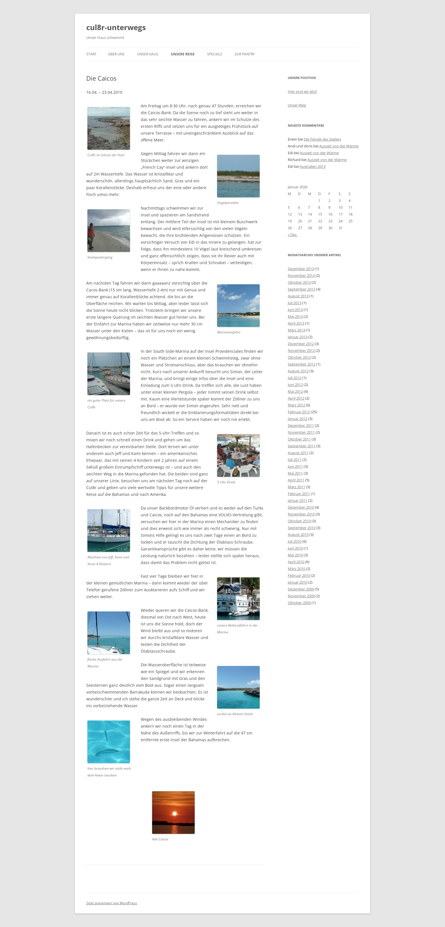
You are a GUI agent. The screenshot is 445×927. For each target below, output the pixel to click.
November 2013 (301, 275)
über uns (116, 54)
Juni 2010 (295, 548)
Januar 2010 (297, 582)
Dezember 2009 (301, 589)
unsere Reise (183, 54)
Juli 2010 (294, 541)
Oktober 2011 (299, 439)
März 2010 (296, 568)
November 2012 (301, 350)
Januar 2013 (297, 336)
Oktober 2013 (299, 282)
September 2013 (301, 289)
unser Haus (147, 54)
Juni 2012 (295, 384)
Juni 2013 (295, 309)
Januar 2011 (297, 500)
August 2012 (298, 370)
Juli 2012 (294, 377)
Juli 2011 (294, 459)
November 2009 (301, 595)
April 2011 (296, 480)
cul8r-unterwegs (116, 27)
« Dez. (292, 234)
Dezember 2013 (301, 268)
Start (91, 54)
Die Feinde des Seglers (322, 139)
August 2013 (298, 295)
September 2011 (301, 445)
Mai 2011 (295, 473)
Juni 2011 (295, 466)
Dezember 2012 (301, 343)
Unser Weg (297, 105)
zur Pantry (245, 54)
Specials (214, 54)
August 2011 (298, 452)
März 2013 (296, 330)
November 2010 (301, 514)
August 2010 (298, 534)
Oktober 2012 (299, 357)
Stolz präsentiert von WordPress (111, 903)
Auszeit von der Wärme (338, 146)
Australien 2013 (313, 166)
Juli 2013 (294, 302)
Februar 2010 (299, 575)
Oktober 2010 (299, 520)
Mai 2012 (295, 391)
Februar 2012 (299, 411)
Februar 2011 (299, 493)
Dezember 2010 (301, 507)
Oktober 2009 (299, 602)
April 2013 (296, 323)
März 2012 (296, 405)
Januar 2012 (297, 418)
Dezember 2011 (301, 425)
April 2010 (296, 561)
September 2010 (301, 527)
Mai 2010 (295, 555)
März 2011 (296, 486)
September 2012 (301, 364)
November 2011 (301, 432)
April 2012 (296, 398)
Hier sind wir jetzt (302, 91)
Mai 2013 (295, 316)
